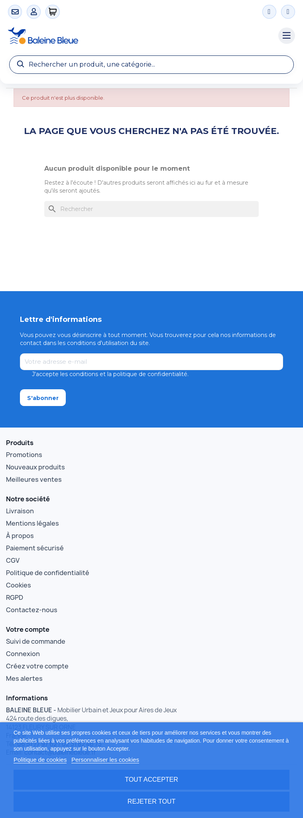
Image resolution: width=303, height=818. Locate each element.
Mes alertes (24, 678)
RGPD (14, 597)
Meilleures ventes (34, 479)
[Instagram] (269, 12)
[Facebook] (288, 12)
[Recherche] (151, 64)
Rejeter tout (151, 801)
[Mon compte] (34, 12)
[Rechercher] (151, 209)
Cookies (18, 585)
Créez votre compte (37, 666)
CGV (13, 560)
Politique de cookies (40, 759)
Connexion (23, 653)
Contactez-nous (31, 609)
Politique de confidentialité (47, 572)
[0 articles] (52, 11)
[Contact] (15, 12)
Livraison (20, 511)
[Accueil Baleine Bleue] (139, 36)
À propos (20, 535)
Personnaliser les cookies (105, 759)
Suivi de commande (35, 641)
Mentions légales (32, 523)
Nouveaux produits (35, 467)
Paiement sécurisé (35, 548)
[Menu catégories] (286, 36)
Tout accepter (151, 779)
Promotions (24, 454)
